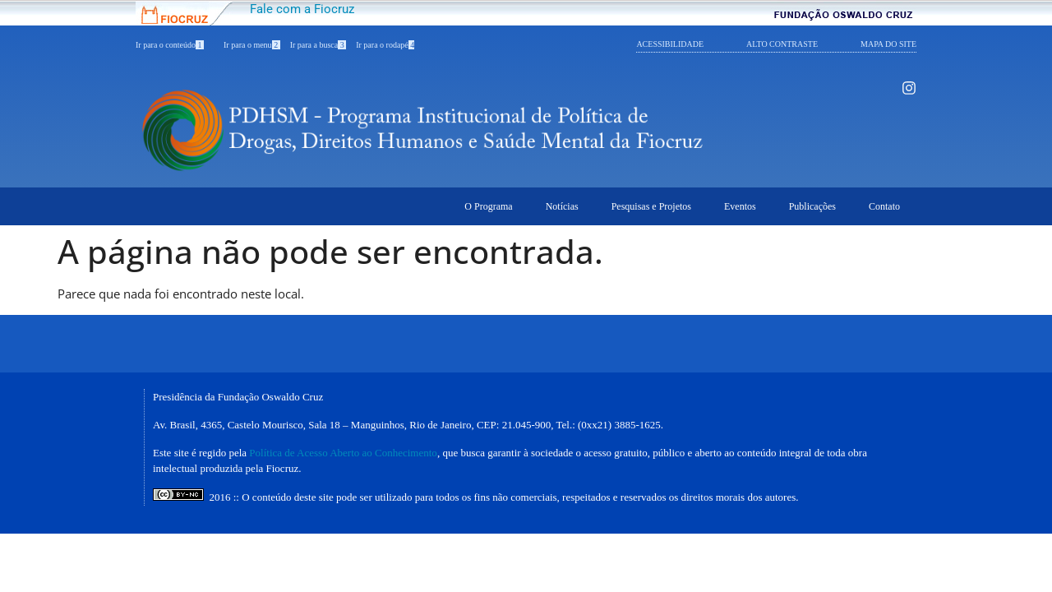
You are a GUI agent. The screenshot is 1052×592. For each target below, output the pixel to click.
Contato (884, 206)
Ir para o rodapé (385, 44)
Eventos (740, 206)
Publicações (812, 206)
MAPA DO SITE (888, 44)
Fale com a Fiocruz (302, 9)
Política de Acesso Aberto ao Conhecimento (343, 452)
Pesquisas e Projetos (651, 206)
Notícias (562, 206)
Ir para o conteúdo (170, 44)
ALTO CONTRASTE (782, 44)
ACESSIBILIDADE (670, 44)
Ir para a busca (318, 44)
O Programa (488, 206)
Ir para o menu (252, 44)
